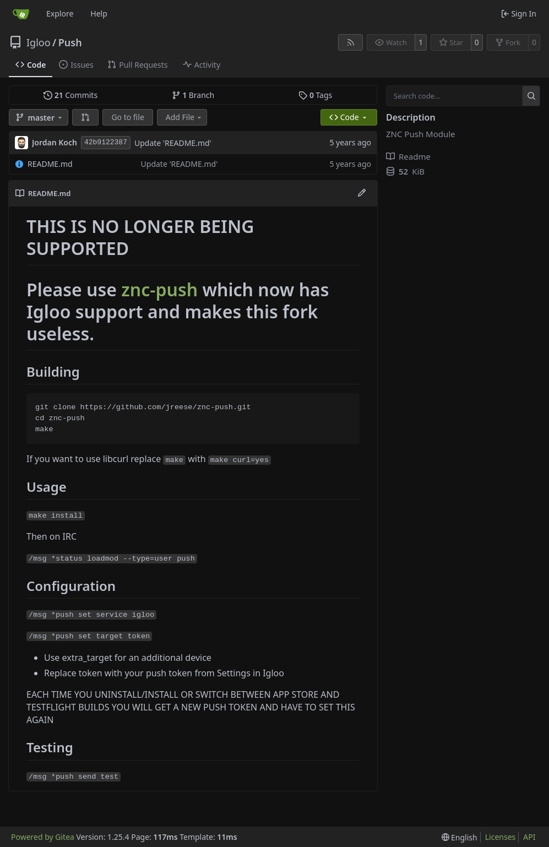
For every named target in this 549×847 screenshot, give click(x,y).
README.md (50, 164)
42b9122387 (105, 142)
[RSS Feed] (350, 42)
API (529, 837)
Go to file (127, 117)
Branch (193, 95)
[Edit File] (362, 193)
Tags (315, 95)
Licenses (500, 837)
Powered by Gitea (42, 837)
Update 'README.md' (172, 143)
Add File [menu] (184, 117)
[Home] (21, 14)
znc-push (159, 289)
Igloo (38, 42)
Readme (408, 156)
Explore (59, 13)
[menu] (459, 837)
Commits (70, 95)
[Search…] (531, 95)
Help (98, 13)
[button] (85, 117)
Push (70, 42)
